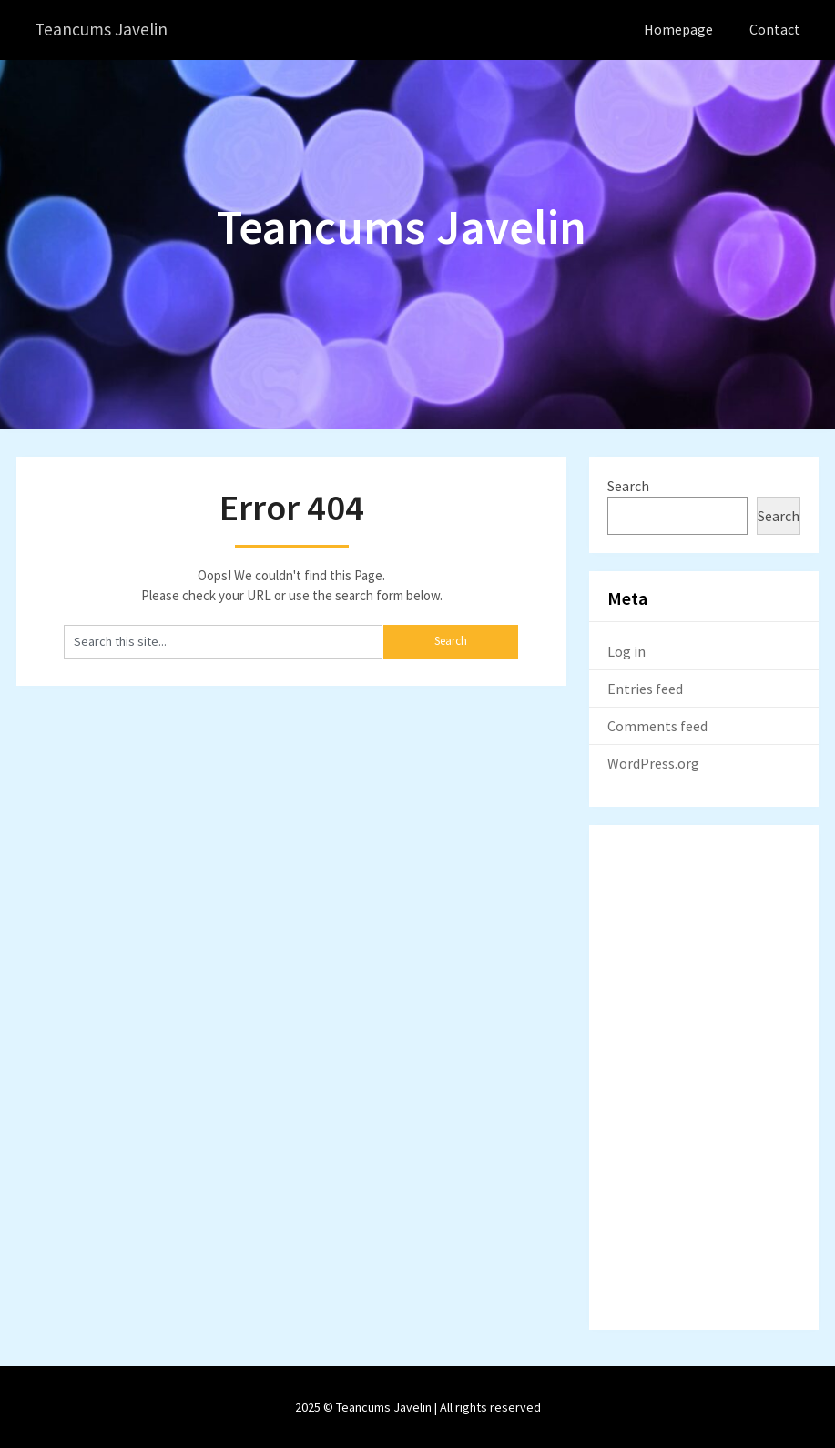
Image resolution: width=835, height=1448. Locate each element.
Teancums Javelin (102, 29)
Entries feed (645, 688)
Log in (626, 650)
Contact (774, 29)
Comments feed (657, 725)
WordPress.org (653, 762)
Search (628, 485)
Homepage (678, 29)
